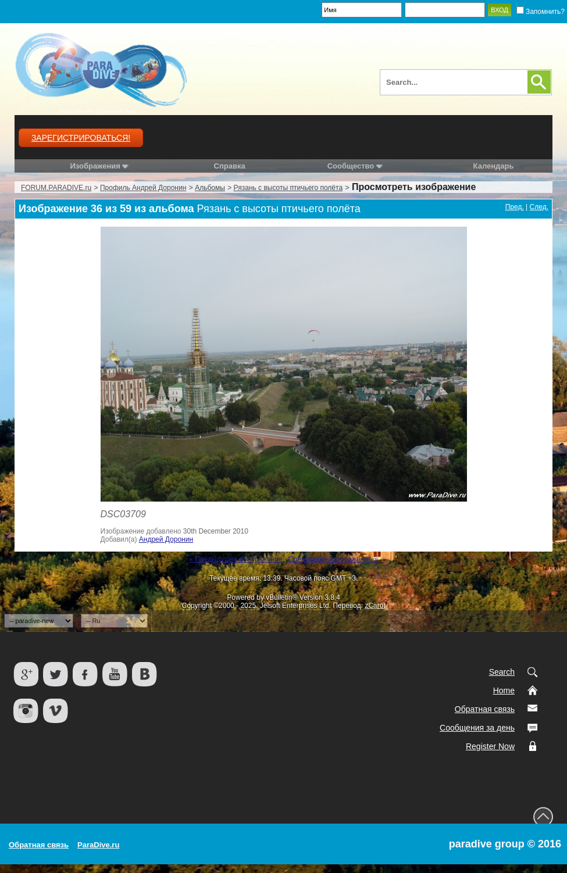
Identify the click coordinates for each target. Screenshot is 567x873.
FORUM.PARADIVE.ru (56, 188)
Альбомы (210, 188)
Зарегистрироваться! (80, 137)
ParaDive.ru (98, 844)
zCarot (375, 606)
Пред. (514, 207)
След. (539, 207)
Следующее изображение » (333, 559)
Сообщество (355, 166)
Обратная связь (485, 709)
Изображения (95, 166)
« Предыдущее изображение (235, 559)
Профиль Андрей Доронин (143, 188)
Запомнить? (540, 12)
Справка (229, 166)
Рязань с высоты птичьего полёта (288, 188)
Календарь (493, 166)
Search (502, 672)
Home (504, 690)
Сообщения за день (477, 727)
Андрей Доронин (166, 539)
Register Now (490, 746)
